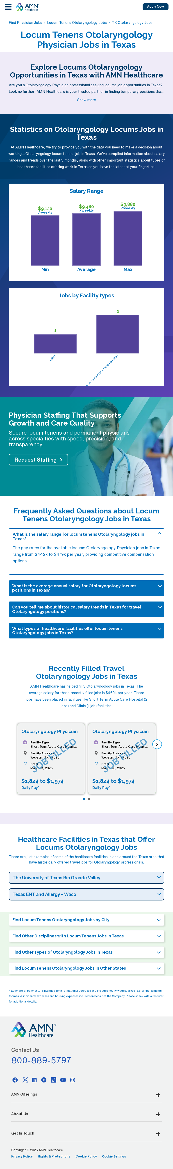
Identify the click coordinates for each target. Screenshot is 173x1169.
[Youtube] (63, 1079)
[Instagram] (73, 1079)
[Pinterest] (44, 1079)
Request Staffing (36, 459)
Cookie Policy (86, 1156)
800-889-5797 (41, 1060)
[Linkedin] (34, 1079)
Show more (86, 100)
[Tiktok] (53, 1079)
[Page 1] (84, 799)
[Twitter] (25, 1079)
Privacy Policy (22, 1156)
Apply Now (155, 6)
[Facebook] (15, 1079)
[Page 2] (89, 799)
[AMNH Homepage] (27, 7)
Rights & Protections (54, 1156)
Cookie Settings (114, 1156)
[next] (157, 744)
